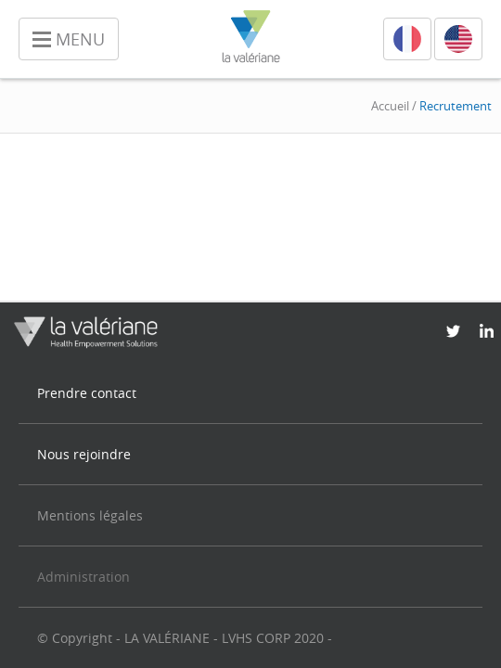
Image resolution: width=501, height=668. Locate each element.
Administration (83, 576)
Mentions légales (90, 515)
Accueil (390, 105)
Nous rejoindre (84, 454)
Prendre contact (86, 393)
